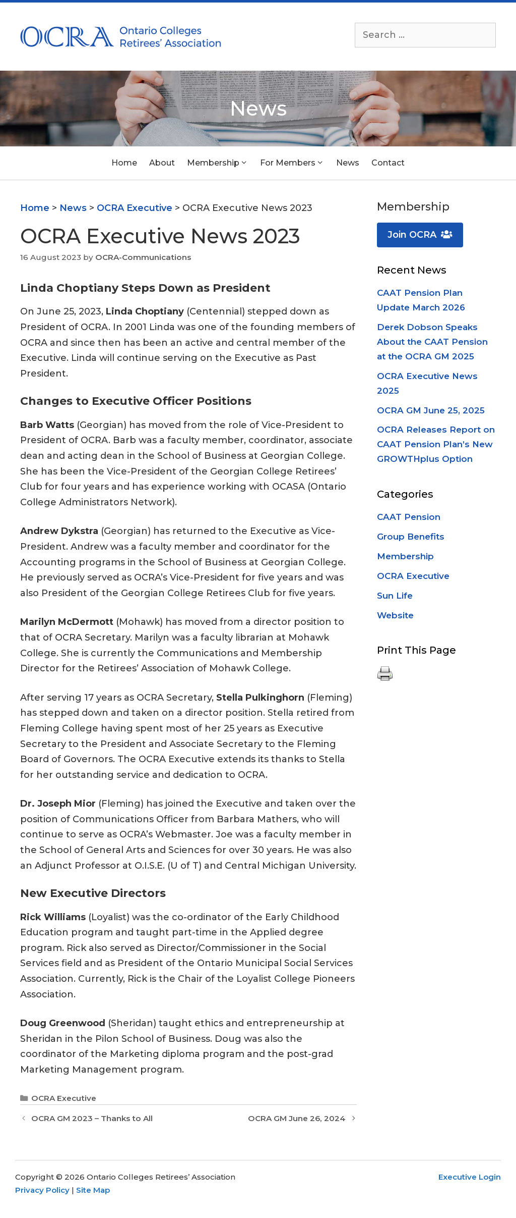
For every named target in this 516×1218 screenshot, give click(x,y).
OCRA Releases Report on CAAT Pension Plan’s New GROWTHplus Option (436, 444)
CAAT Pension (408, 517)
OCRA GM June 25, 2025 (431, 410)
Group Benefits (410, 537)
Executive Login (469, 1177)
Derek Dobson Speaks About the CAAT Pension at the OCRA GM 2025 (432, 341)
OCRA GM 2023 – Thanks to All (92, 1118)
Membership (405, 556)
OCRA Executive (63, 1098)
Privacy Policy (42, 1190)
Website (395, 615)
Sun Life (395, 596)
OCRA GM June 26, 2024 (297, 1118)
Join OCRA (420, 234)
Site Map (93, 1190)
